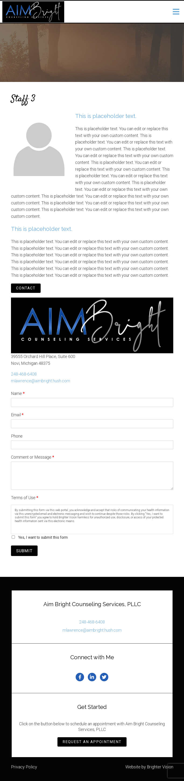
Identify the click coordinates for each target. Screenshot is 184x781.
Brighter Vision (160, 766)
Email (17, 414)
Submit (24, 550)
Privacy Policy (24, 766)
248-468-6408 (24, 374)
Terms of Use (24, 497)
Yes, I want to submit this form (43, 537)
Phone (17, 436)
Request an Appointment (92, 742)
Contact (25, 288)
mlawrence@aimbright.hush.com (40, 380)
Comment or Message (32, 457)
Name (18, 393)
